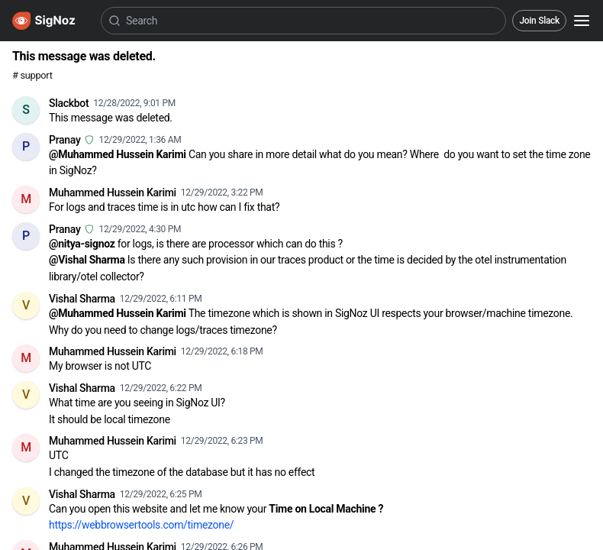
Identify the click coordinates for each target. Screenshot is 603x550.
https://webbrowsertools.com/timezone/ (141, 525)
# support (32, 75)
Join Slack (539, 20)
